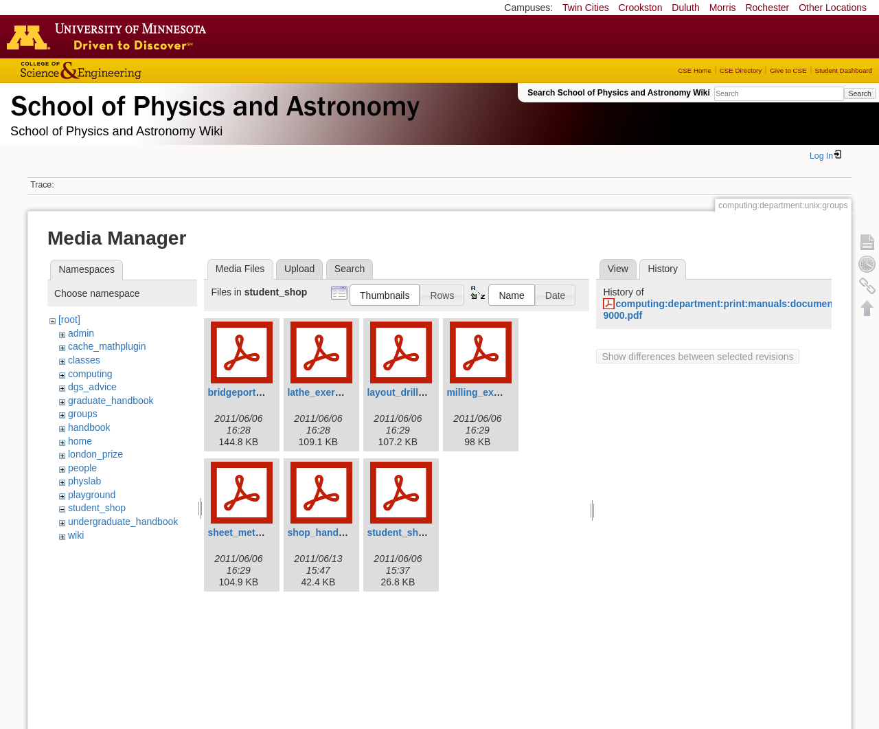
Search (859, 93)
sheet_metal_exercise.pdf (265, 532)
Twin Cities (585, 7)
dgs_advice (92, 386)
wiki (76, 535)
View (618, 268)
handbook (89, 427)
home (80, 441)
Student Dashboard (843, 70)
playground (91, 494)
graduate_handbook (111, 400)
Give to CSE (788, 70)
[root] (69, 319)
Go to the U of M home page (110, 36)
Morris (722, 7)
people (82, 467)
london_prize (95, 454)
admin (81, 333)
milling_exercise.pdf (492, 392)
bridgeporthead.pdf (251, 392)
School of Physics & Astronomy (213, 103)
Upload (299, 268)
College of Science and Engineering (124, 70)
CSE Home (694, 70)
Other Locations (833, 7)
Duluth (685, 7)
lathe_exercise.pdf (329, 392)
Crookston (641, 7)
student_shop (97, 507)
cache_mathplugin (107, 346)
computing (90, 373)
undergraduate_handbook (123, 521)
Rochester (767, 7)
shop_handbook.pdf (333, 532)
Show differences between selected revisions (697, 356)
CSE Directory (741, 70)
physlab (84, 480)
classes (84, 360)
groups (83, 413)
